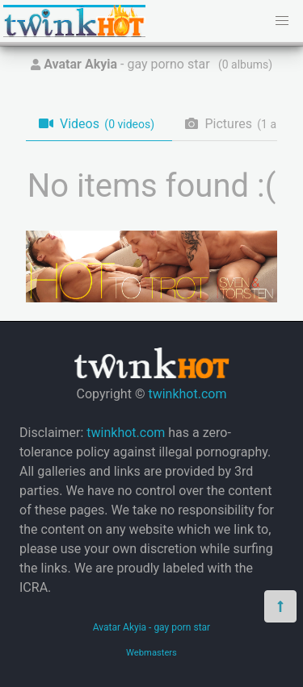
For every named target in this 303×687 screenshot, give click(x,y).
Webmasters (151, 652)
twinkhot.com (187, 394)
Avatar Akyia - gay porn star (151, 627)
